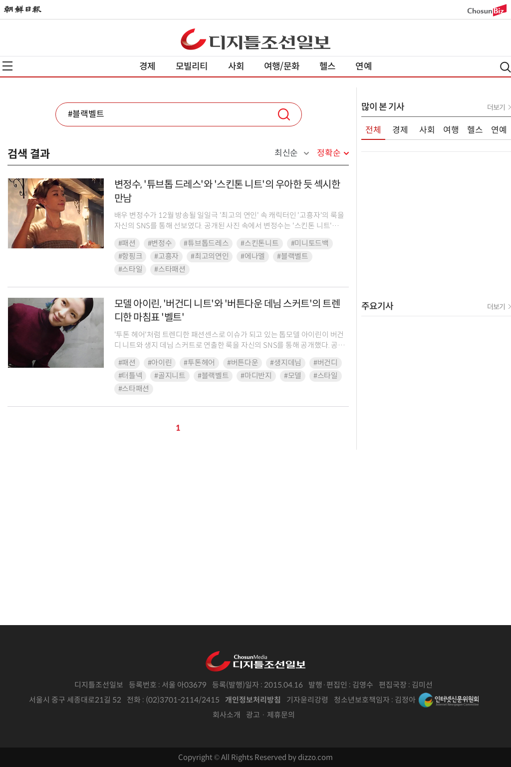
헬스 (327, 66)
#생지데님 (285, 362)
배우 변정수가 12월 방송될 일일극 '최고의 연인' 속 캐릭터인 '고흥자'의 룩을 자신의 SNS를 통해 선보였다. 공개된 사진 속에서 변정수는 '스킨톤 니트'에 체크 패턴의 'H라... (229, 226)
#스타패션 (170, 269)
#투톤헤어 (199, 362)
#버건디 (325, 362)
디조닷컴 (255, 39)
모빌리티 (192, 66)
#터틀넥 (130, 375)
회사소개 (227, 715)
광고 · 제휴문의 (270, 715)
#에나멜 (253, 256)
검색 (283, 114)
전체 (373, 130)
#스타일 (130, 269)
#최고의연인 (210, 256)
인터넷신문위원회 (449, 700)
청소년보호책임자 (362, 700)
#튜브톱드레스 (206, 243)
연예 (363, 66)
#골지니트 (170, 375)
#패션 (127, 243)
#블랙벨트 (292, 256)
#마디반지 (256, 375)
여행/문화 (281, 66)
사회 (236, 66)
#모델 (292, 375)
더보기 (496, 107)
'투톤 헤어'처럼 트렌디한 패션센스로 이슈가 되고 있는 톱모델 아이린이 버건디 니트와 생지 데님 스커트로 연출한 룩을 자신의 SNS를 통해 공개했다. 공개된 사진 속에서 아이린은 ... (229, 345)
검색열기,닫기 (505, 67)
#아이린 (160, 362)
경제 (147, 66)
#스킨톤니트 (259, 243)
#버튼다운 (242, 362)
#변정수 (160, 243)
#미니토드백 (310, 243)
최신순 (286, 153)
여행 (451, 130)
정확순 (328, 153)
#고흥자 (166, 256)
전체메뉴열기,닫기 (7, 65)
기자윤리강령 (307, 700)
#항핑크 (130, 256)
